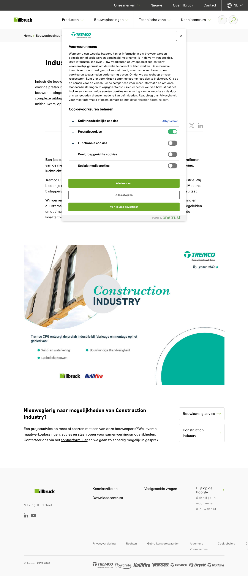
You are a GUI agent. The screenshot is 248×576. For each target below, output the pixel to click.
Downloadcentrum (108, 498)
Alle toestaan (124, 183)
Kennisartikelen (105, 489)
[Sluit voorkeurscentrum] (181, 36)
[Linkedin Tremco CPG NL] (26, 516)
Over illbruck (183, 5)
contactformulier (74, 440)
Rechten (131, 543)
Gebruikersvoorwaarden (163, 543)
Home (28, 36)
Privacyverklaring (104, 543)
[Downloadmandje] (222, 19)
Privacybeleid (168, 95)
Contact (210, 5)
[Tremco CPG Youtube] (33, 518)
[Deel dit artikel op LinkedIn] (200, 125)
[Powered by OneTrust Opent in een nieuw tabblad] (167, 218)
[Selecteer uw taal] (235, 5)
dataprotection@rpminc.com (149, 99)
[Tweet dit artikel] (191, 125)
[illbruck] (26, 20)
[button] (73, 20)
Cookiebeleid (226, 543)
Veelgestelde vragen (160, 489)
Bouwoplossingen (49, 36)
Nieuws (156, 5)
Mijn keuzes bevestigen (124, 206)
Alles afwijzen (124, 195)
